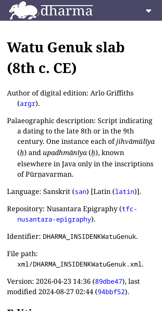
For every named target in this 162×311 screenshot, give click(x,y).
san (80, 191)
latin (124, 191)
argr (27, 103)
